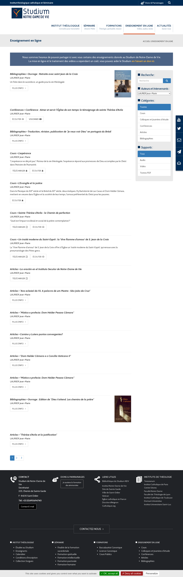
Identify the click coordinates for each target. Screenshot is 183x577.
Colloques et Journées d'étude (154, 105)
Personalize (152, 573)
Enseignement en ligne (162, 27)
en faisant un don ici (143, 46)
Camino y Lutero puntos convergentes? (41, 320)
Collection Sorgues (24, 547)
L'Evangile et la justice (30, 168)
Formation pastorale (67, 547)
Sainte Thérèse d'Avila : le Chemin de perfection (44, 198)
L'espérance (24, 139)
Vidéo (143, 152)
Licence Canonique (108, 536)
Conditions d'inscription (27, 543)
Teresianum (149, 467)
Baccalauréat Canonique (110, 533)
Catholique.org (109, 491)
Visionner (37, 105)
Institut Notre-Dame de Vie (115, 471)
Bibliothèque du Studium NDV (116, 467)
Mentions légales (65, 568)
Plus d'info (20, 74)
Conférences (146, 111)
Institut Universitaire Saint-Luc (158, 493)
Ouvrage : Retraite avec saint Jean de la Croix (53, 59)
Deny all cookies (131, 573)
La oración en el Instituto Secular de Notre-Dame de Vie (51, 254)
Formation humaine (67, 550)
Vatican (105, 481)
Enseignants (21, 536)
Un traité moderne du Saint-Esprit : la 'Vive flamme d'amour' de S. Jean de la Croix (63, 225)
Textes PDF (145, 158)
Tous (142, 139)
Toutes (143, 92)
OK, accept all (109, 573)
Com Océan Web (95, 568)
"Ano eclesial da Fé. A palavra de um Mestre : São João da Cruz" (55, 276)
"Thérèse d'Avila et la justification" (38, 420)
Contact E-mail (28, 492)
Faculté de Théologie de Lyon (158, 480)
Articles (143, 118)
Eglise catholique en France (114, 485)
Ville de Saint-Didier (112, 478)
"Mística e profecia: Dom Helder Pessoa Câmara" (47, 298)
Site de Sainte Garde (112, 475)
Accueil (146, 27)
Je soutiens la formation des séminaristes (73, 469)
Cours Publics (105, 540)
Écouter (19, 105)
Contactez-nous (92, 514)
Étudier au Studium (25, 533)
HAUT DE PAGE (91, 561)
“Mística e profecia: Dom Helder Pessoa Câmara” (47, 363)
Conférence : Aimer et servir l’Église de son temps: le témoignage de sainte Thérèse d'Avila (74, 95)
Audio (142, 146)
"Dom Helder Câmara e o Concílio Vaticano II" (45, 341)
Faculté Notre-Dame (154, 477)
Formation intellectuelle (69, 543)
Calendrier (20, 540)
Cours (142, 99)
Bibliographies (146, 124)
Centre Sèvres (150, 473)
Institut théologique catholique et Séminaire (31, 3)
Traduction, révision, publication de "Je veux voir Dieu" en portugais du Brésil (69, 117)
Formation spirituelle (67, 540)
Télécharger (20, 156)
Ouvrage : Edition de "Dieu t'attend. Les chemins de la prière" (61, 385)
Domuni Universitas (153, 490)
